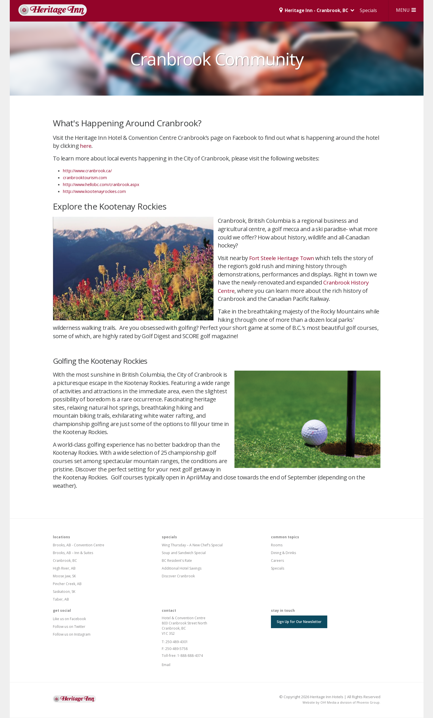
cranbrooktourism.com (85, 178)
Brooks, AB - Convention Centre (78, 545)
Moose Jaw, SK (64, 576)
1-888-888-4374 (190, 655)
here (86, 146)
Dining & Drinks (283, 553)
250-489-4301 (176, 642)
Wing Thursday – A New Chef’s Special (192, 545)
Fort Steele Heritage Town (282, 258)
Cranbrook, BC (65, 560)
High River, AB (64, 568)
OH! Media (328, 702)
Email (166, 665)
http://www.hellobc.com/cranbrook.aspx (102, 184)
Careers (277, 560)
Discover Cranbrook (178, 576)
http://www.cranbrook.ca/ (88, 171)
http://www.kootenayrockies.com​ (95, 191)
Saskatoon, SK (64, 591)
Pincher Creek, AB (67, 584)
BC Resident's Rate (177, 560)
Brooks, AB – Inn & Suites (73, 553)
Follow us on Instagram (72, 634)
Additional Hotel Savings (181, 568)
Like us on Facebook (69, 619)
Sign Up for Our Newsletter (299, 622)
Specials (365, 10)
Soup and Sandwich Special (184, 553)
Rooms (276, 545)
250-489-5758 (176, 649)
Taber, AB (61, 599)
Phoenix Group (368, 702)
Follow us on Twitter (69, 626)
